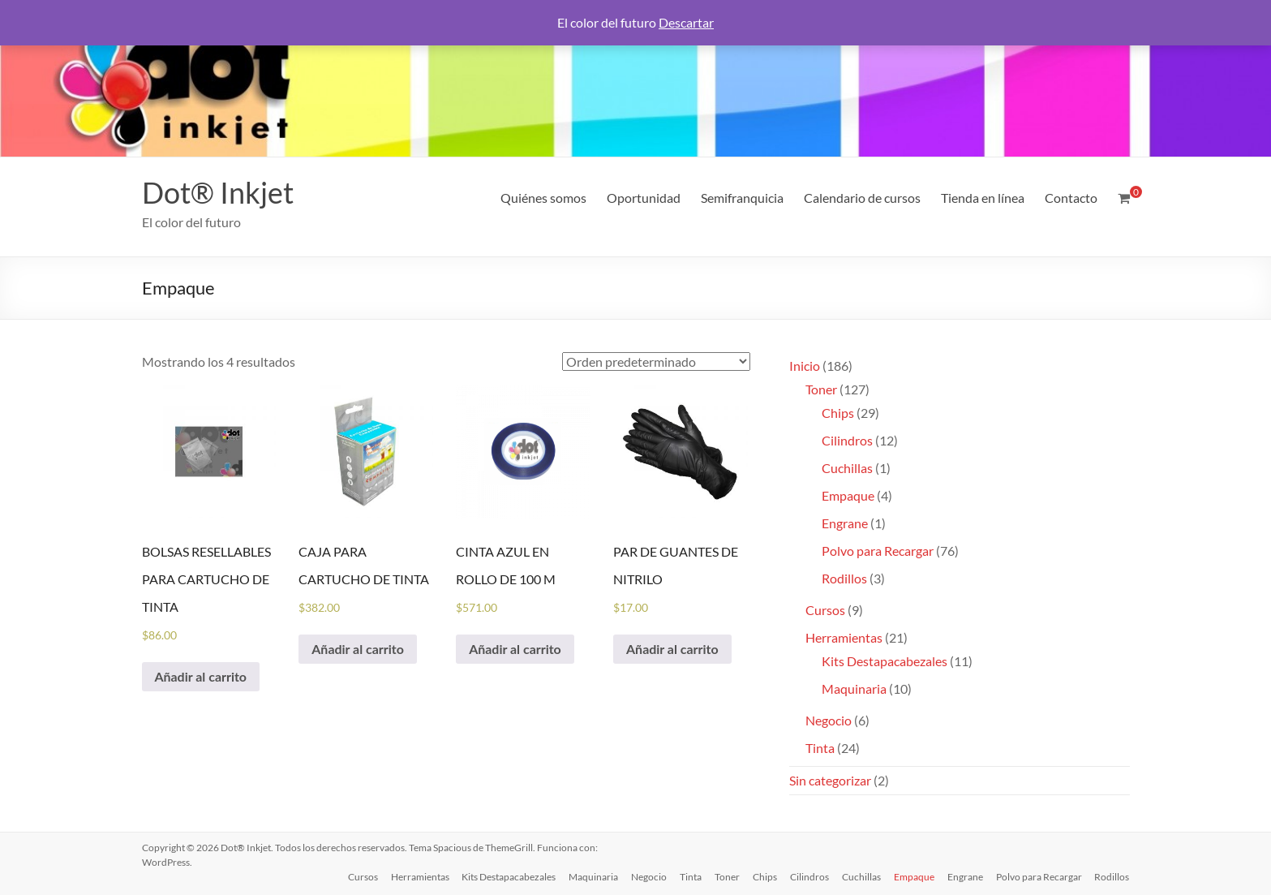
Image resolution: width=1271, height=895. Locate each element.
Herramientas (419, 877)
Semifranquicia (742, 197)
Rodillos (1112, 877)
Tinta (691, 877)
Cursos (362, 877)
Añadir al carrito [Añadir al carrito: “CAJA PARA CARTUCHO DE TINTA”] (357, 648)
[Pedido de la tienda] (656, 361)
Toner (727, 877)
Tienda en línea (982, 197)
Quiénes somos (543, 197)
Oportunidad (644, 197)
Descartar (686, 22)
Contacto (1071, 197)
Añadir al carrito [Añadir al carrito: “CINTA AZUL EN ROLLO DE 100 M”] (515, 648)
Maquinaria (593, 877)
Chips (765, 877)
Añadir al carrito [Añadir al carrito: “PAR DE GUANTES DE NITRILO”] (672, 648)
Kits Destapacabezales (509, 877)
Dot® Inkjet (218, 192)
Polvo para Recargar (1039, 877)
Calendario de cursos (862, 197)
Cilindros (809, 877)
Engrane (965, 877)
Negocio (649, 877)
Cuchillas (861, 877)
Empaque (914, 877)
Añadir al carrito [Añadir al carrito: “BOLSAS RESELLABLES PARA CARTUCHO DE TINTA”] (201, 676)
